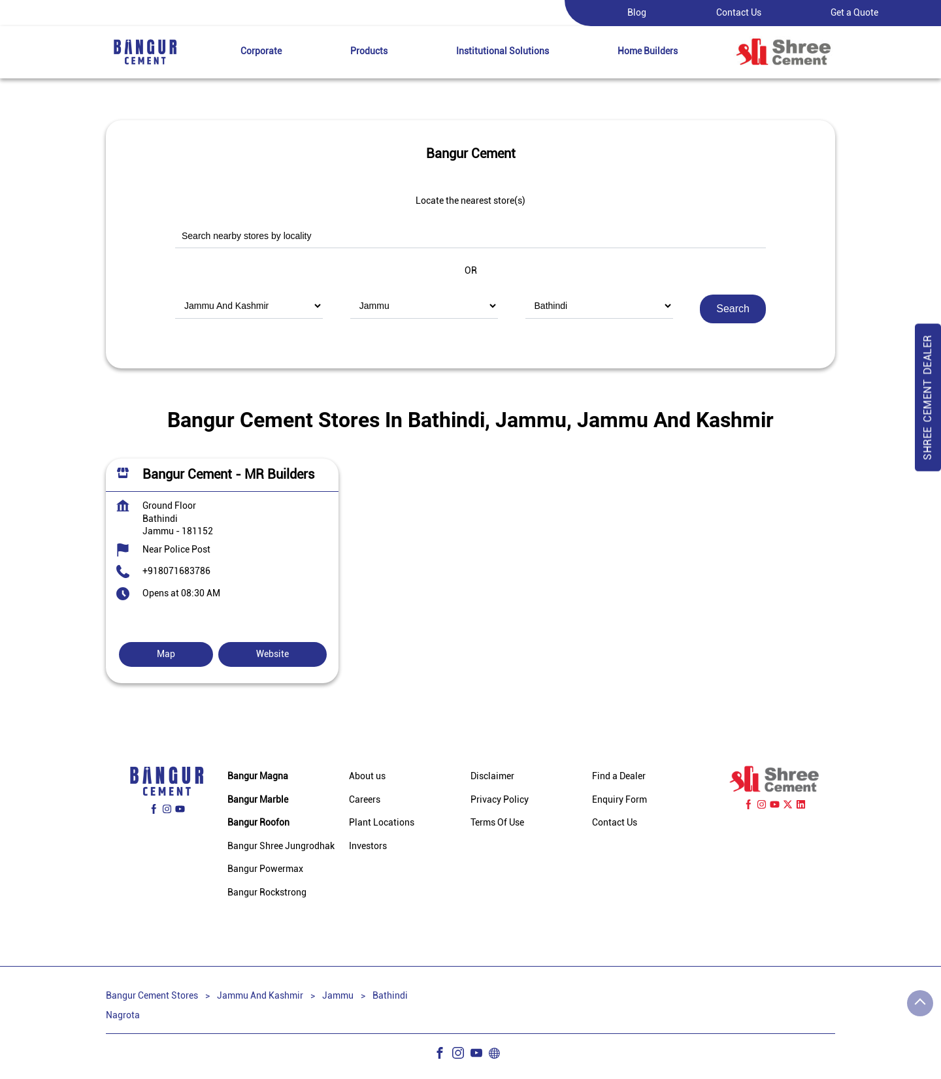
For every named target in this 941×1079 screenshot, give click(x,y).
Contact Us (738, 12)
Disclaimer (492, 776)
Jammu (338, 995)
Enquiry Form (619, 799)
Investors (368, 846)
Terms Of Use (497, 823)
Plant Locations (381, 823)
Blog (636, 12)
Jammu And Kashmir (260, 995)
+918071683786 (176, 571)
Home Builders (648, 51)
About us (367, 776)
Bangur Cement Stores (153, 995)
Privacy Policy (499, 799)
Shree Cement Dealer (927, 397)
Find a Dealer (619, 776)
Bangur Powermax (265, 869)
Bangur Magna (257, 776)
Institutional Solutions (502, 51)
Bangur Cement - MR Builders (228, 474)
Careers (364, 799)
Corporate (261, 51)
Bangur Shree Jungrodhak (281, 846)
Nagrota (123, 1014)
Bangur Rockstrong (266, 892)
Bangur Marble (257, 799)
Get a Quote (854, 12)
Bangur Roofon (258, 823)
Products (369, 51)
